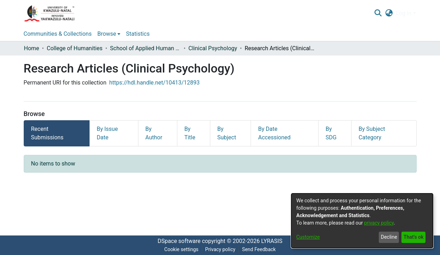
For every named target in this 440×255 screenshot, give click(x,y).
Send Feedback (259, 249)
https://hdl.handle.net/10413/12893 (154, 82)
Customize (308, 237)
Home (31, 48)
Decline (389, 237)
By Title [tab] (189, 133)
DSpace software (179, 241)
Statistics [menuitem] (138, 33)
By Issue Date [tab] (107, 133)
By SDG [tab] (331, 133)
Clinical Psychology (212, 48)
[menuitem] (388, 13)
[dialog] (362, 220)
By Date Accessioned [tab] (274, 133)
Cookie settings (181, 249)
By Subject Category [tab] (372, 133)
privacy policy (379, 223)
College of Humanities (74, 48)
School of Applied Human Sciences (145, 48)
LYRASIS (271, 241)
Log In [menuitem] (404, 13)
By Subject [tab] (226, 133)
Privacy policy (220, 249)
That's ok (413, 237)
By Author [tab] (153, 133)
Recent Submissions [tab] (47, 133)
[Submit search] (378, 13)
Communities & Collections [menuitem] (58, 33)
